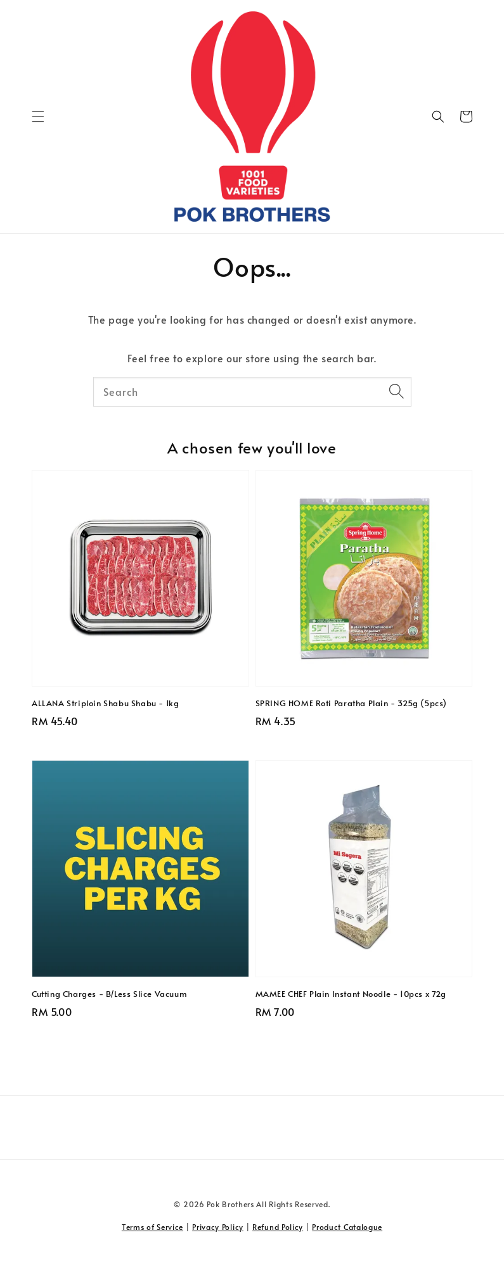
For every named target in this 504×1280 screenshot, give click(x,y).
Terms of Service (152, 1227)
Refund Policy (277, 1227)
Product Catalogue (347, 1227)
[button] (38, 116)
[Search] (397, 391)
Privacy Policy (217, 1227)
